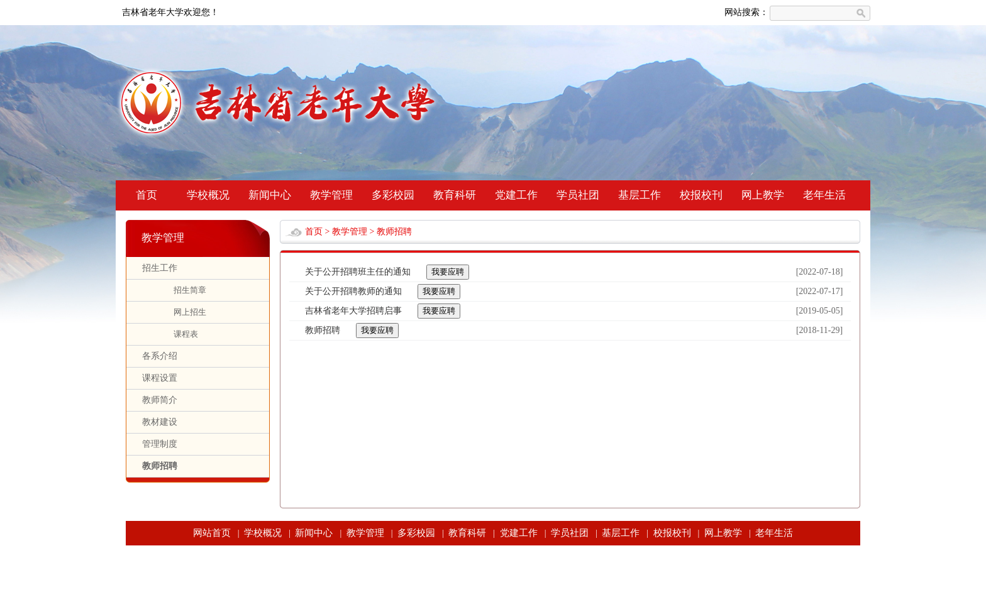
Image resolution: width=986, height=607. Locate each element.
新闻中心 (269, 195)
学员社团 (578, 195)
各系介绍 (159, 356)
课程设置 (159, 378)
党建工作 (516, 195)
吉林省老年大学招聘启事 (353, 310)
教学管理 (331, 195)
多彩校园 (393, 195)
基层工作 (639, 195)
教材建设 (159, 422)
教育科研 (454, 195)
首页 (146, 195)
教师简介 (159, 400)
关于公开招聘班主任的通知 (358, 271)
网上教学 (762, 195)
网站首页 (212, 533)
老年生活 (824, 195)
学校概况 (208, 195)
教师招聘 (159, 466)
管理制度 (159, 444)
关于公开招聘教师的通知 (353, 291)
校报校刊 (701, 195)
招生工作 (159, 268)
